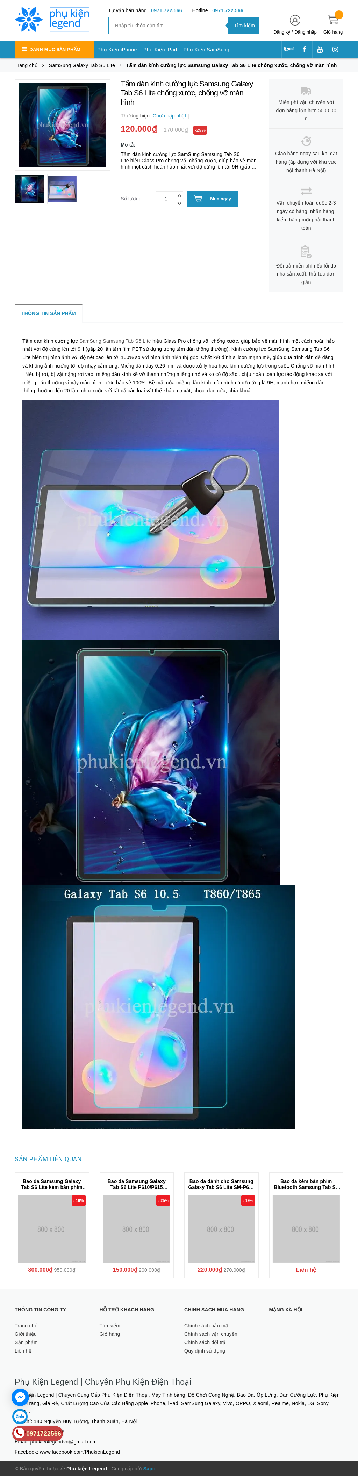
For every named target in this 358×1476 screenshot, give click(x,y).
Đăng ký (281, 32)
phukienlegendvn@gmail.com (63, 1442)
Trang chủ (26, 1325)
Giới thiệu (26, 1334)
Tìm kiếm (110, 1325)
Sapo (149, 1468)
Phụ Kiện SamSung (207, 49)
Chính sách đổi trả (205, 1342)
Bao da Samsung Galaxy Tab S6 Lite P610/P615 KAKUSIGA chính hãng (137, 1187)
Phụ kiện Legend (86, 1468)
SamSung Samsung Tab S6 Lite (115, 341)
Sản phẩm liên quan (48, 1159)
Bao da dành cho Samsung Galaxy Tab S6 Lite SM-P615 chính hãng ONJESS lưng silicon (221, 1190)
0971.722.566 (166, 10)
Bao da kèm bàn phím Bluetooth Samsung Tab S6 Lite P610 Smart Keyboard (306, 1187)
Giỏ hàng (110, 1334)
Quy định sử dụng (204, 1351)
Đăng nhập (305, 32)
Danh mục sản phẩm (54, 49)
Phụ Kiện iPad (160, 49)
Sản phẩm (26, 1342)
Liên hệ (23, 1351)
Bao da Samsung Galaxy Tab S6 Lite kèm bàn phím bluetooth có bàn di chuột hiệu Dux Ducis (52, 1190)
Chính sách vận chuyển (210, 1334)
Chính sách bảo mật (207, 1325)
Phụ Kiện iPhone (117, 49)
